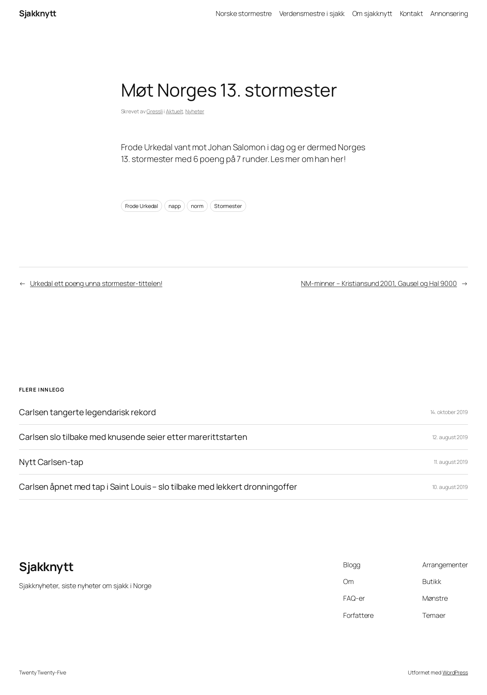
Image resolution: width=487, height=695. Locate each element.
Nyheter (194, 111)
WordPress (455, 672)
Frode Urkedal (141, 205)
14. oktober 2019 (449, 412)
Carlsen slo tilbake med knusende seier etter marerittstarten (133, 436)
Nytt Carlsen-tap (51, 462)
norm (197, 205)
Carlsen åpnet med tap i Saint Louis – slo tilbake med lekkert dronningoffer (158, 486)
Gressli (154, 111)
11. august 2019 (451, 461)
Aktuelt (174, 111)
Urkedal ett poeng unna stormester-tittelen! (96, 283)
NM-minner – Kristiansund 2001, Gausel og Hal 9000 (379, 283)
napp (175, 205)
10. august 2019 (450, 486)
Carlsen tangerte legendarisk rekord (87, 412)
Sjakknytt (37, 13)
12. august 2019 (450, 437)
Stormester (228, 205)
